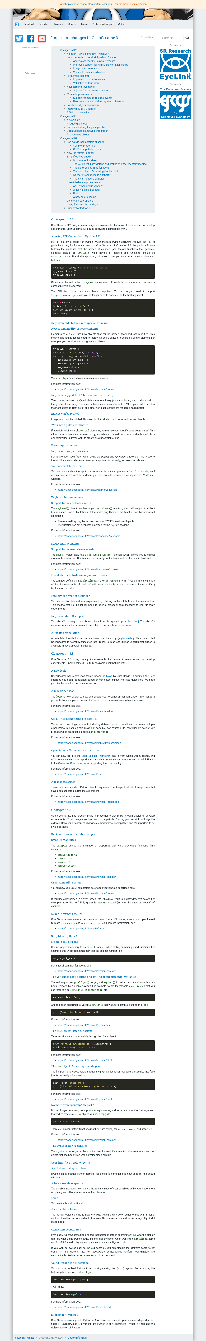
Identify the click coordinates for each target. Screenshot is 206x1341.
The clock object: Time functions (91, 167)
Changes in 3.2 (68, 50)
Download (29, 24)
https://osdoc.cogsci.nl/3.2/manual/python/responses (88, 801)
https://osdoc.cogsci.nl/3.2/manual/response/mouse (88, 569)
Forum (84, 24)
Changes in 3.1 (68, 116)
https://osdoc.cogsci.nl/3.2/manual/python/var (84, 1025)
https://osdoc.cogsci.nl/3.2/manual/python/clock (85, 1060)
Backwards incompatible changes (85, 141)
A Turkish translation (78, 112)
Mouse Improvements (79, 94)
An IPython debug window (88, 186)
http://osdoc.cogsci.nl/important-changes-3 (90, 4)
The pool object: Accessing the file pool (95, 171)
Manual (59, 24)
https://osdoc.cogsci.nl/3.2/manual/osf (80, 774)
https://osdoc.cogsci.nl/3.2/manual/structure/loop (86, 711)
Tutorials (43, 24)
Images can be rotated (85, 68)
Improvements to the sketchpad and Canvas (91, 57)
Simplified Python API (79, 156)
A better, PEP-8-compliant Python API (88, 53)
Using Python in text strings (82, 204)
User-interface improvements (83, 182)
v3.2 (121, 24)
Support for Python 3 (78, 208)
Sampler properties (84, 145)
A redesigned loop (77, 123)
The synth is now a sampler (88, 178)
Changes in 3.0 (68, 138)
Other (72, 24)
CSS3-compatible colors (87, 149)
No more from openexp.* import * (92, 174)
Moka (109, 676)
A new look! (73, 119)
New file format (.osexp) (80, 152)
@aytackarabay (125, 638)
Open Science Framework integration (87, 130)
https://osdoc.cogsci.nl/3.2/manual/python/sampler (87, 876)
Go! (187, 37)
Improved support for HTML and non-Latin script (100, 64)
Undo (76, 193)
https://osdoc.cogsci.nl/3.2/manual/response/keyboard (89, 536)
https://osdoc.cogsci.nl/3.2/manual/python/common (87, 971)
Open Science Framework (96, 755)
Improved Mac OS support (81, 108)
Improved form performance (89, 79)
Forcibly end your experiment (83, 105)
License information (78, 1337)
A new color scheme (84, 197)
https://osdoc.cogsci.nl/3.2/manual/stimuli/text (84, 1307)
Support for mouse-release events (92, 97)
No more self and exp (85, 160)
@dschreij (133, 621)
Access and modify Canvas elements (94, 61)
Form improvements (78, 75)
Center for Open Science (72, 763)
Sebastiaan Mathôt (24, 1337)
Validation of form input (86, 83)
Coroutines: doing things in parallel (86, 127)
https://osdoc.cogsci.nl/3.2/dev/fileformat (81, 928)
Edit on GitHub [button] (147, 37)
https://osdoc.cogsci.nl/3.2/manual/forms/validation (87, 489)
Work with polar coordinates (89, 72)
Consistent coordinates (80, 200)
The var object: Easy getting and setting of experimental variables (110, 164)
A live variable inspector (86, 189)
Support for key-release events (90, 90)
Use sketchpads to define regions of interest (98, 101)
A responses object (78, 134)
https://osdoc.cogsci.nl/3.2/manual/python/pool (85, 1099)
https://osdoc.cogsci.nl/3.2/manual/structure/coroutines (89, 742)
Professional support (102, 24)
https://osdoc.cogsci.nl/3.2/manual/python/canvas (86, 389)
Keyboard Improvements (81, 86)
